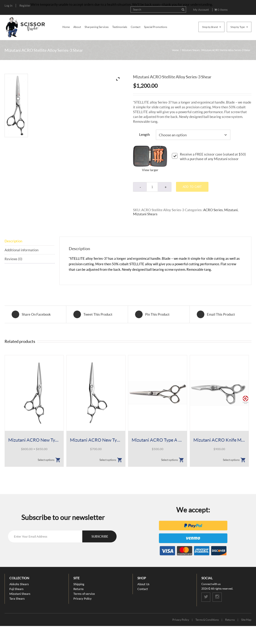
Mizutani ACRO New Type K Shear (34, 440)
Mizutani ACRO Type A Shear (158, 440)
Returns (78, 589)
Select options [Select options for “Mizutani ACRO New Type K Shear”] (46, 460)
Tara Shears (17, 598)
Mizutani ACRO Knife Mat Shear (219, 440)
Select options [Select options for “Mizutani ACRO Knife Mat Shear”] (231, 460)
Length (144, 134)
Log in (8, 5)
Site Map (246, 619)
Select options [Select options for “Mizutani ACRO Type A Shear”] (169, 460)
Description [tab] (13, 241)
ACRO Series (213, 210)
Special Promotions (155, 27)
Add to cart (192, 187)
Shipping (78, 584)
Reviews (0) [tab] (13, 259)
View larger (150, 170)
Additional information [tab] (21, 250)
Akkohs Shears (19, 584)
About (77, 27)
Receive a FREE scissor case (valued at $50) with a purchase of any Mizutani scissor (209, 156)
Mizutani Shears (191, 50)
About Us (143, 584)
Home (66, 27)
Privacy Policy (82, 598)
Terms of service (84, 594)
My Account (201, 9)
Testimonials (119, 27)
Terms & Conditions (207, 619)
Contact (135, 27)
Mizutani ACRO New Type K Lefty (96, 440)
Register (24, 5)
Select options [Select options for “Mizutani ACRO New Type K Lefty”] (107, 460)
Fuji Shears (16, 589)
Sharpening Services (97, 27)
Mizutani (231, 210)
